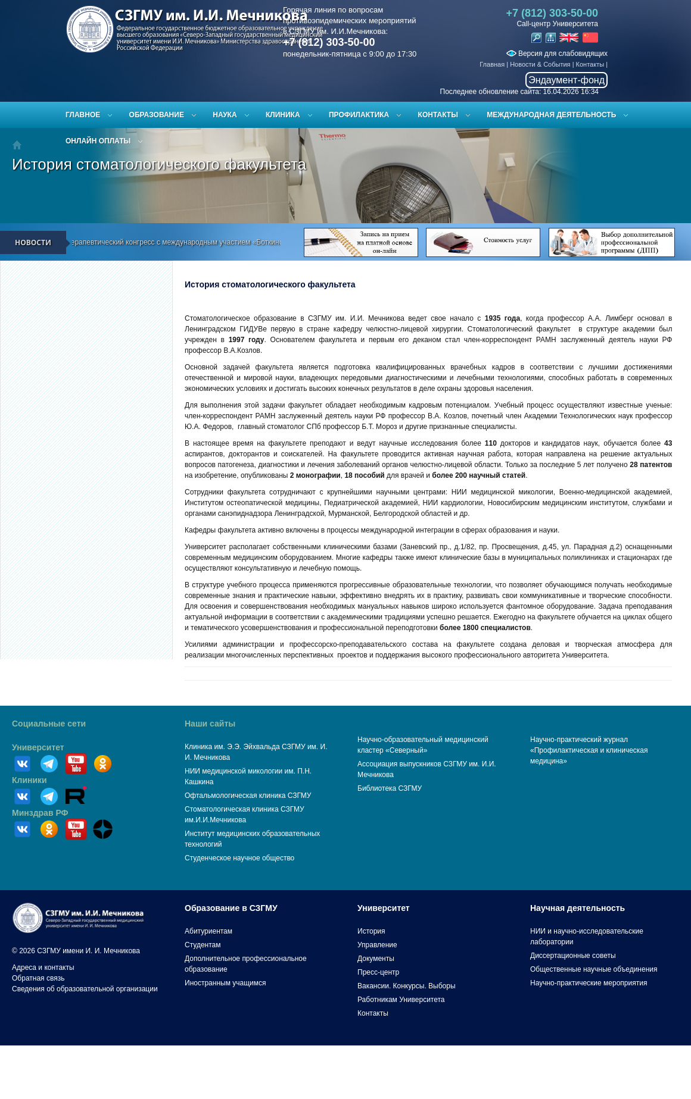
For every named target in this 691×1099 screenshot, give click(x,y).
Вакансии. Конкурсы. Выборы (406, 986)
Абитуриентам (208, 931)
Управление (377, 945)
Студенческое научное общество (239, 858)
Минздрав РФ (40, 813)
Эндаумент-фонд (566, 80)
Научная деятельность (577, 908)
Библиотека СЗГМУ (389, 788)
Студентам (203, 945)
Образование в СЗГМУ (231, 908)
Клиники (29, 780)
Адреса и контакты (43, 967)
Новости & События (540, 64)
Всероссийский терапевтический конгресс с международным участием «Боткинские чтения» (178, 242)
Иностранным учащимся (225, 983)
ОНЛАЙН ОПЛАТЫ (98, 141)
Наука (224, 115)
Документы (375, 958)
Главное (83, 115)
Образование (156, 115)
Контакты (590, 64)
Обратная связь (38, 978)
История (371, 931)
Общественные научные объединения (594, 969)
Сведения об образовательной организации (85, 989)
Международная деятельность (551, 115)
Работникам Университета (401, 999)
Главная (492, 64)
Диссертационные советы (573, 955)
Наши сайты (210, 723)
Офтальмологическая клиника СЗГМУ (248, 795)
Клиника (283, 115)
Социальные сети (49, 723)
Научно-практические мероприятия (588, 983)
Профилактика (359, 115)
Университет (38, 747)
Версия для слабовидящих (557, 53)
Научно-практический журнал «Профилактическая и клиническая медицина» (589, 750)
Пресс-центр (378, 972)
